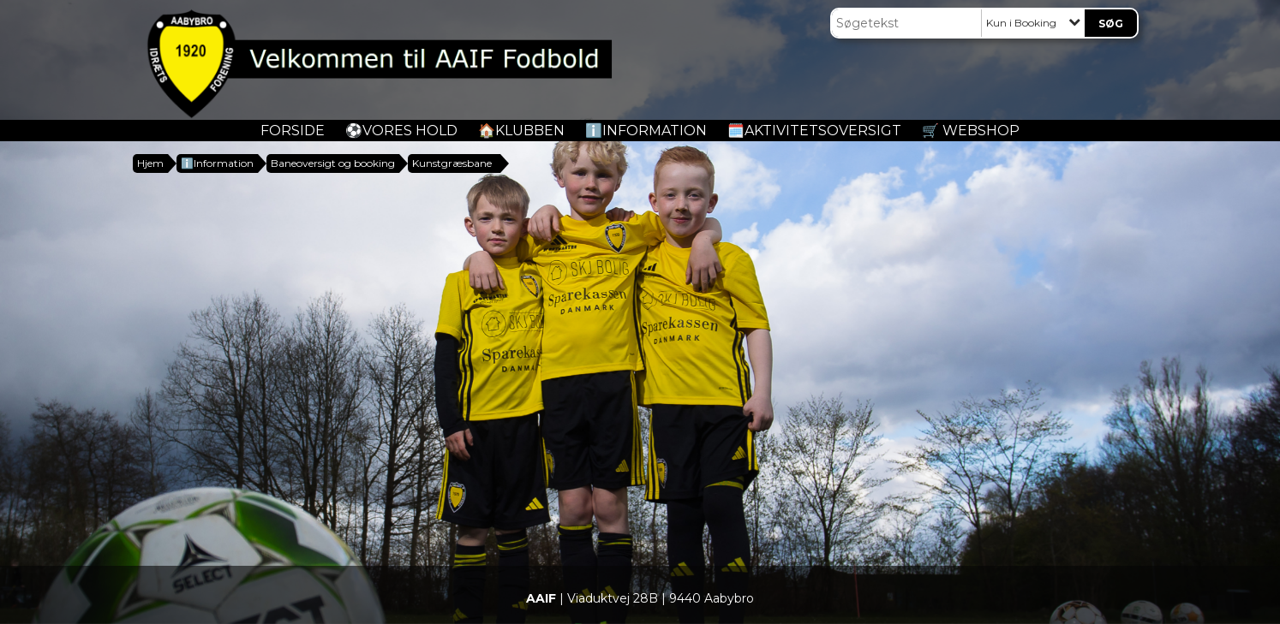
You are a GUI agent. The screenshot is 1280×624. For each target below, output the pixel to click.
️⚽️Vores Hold (401, 130)
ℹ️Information (646, 130)
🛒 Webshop (971, 130)
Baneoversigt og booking (333, 163)
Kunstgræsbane (452, 163)
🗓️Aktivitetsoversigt (814, 130)
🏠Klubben (521, 130)
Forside (292, 130)
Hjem (150, 163)
